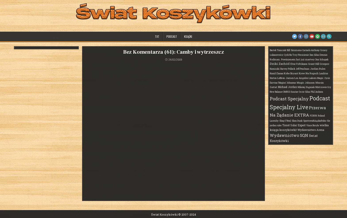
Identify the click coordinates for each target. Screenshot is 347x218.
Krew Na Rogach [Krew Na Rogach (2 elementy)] (308, 73)
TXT (157, 36)
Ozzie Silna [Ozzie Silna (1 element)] (304, 91)
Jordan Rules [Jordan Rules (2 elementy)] (317, 68)
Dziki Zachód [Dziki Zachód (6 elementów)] (280, 64)
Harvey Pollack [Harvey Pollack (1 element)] (287, 68)
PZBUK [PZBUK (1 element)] (313, 115)
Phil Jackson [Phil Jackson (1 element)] (317, 91)
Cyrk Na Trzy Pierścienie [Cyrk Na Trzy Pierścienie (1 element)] (296, 55)
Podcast (171, 36)
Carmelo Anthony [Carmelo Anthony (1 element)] (311, 50)
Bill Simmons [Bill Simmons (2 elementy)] (294, 50)
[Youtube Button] (311, 36)
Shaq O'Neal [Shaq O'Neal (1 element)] (285, 120)
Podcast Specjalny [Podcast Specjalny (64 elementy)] (289, 98)
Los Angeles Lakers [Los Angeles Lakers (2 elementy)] (305, 78)
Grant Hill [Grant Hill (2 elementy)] (313, 63)
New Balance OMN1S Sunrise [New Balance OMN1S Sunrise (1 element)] (284, 91)
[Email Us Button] (323, 36)
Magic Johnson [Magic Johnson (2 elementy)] (306, 82)
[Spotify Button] (317, 36)
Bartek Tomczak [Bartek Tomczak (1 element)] (278, 50)
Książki (188, 36)
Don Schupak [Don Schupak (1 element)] (321, 59)
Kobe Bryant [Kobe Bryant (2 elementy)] (291, 73)
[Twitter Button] (294, 36)
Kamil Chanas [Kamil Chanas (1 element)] (276, 73)
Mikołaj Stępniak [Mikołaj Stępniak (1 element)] (306, 87)
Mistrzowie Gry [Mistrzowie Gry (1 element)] (323, 87)
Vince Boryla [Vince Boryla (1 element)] (312, 125)
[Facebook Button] (300, 36)
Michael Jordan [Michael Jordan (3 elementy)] (287, 87)
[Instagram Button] (306, 36)
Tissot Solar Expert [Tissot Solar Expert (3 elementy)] (294, 125)
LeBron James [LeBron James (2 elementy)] (285, 78)
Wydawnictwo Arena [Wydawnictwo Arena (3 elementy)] (310, 130)
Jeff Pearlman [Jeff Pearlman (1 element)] (302, 68)
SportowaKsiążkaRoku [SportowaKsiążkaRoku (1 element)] (314, 120)
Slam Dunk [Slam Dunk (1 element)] (297, 120)
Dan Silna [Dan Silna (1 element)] (314, 55)
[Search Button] (329, 36)
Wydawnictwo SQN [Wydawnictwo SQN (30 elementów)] (289, 135)
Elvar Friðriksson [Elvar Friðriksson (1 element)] (298, 64)
